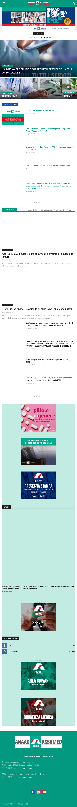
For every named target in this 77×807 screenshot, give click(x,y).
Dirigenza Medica (31, 210)
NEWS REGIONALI (10, 104)
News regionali (8, 66)
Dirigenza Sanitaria (45, 210)
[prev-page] (3, 595)
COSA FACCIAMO (7, 93)
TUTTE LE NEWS (10, 210)
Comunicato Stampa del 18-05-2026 (38, 37)
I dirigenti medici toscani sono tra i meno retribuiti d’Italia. (48, 165)
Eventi (6, 507)
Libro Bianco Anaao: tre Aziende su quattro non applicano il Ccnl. (37, 309)
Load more (38, 202)
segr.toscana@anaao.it (23, 768)
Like (73, 645)
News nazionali (7, 250)
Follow (72, 651)
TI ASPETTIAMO (69, 93)
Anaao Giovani (59, 210)
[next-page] (7, 595)
